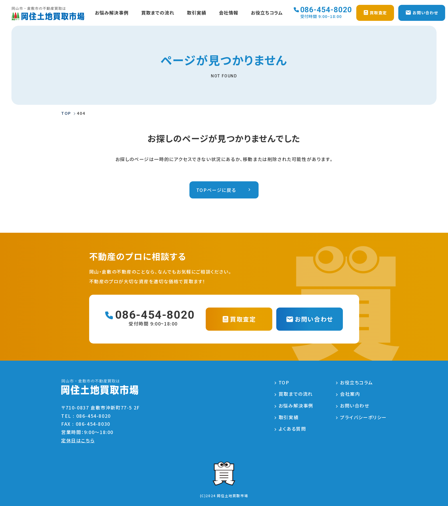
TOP (284, 382)
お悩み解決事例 (112, 12)
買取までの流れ (157, 12)
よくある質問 (292, 428)
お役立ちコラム (267, 12)
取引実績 (196, 12)
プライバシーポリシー (363, 417)
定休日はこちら (78, 440)
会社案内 (350, 394)
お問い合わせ (354, 405)
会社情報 (228, 12)
